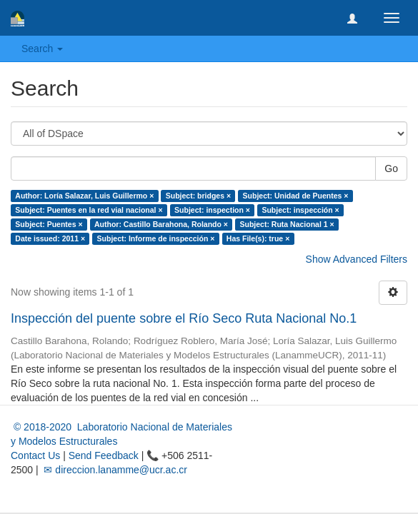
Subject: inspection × (212, 210)
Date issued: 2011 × (50, 238)
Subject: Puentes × (48, 224)
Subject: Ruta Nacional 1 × (286, 224)
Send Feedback (104, 455)
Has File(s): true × (258, 238)
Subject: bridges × (198, 195)
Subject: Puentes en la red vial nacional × (88, 210)
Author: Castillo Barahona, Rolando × (161, 224)
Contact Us (35, 455)
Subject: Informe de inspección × (156, 238)
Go (391, 168)
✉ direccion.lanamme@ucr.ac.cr (114, 469)
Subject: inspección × (300, 210)
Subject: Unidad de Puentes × (296, 195)
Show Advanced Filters (356, 259)
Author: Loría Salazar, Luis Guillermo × (84, 195)
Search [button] (42, 48)
